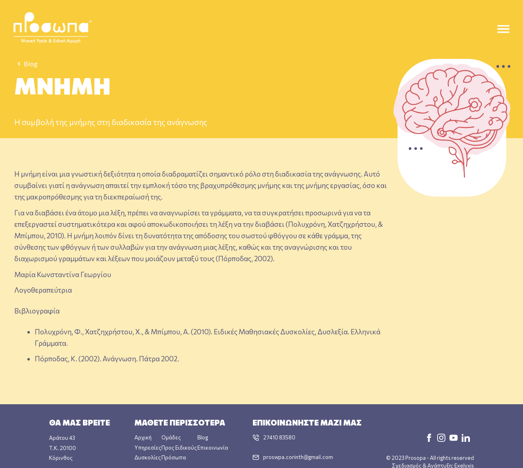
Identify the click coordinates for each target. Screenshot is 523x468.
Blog (26, 64)
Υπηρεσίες (147, 447)
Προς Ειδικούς (179, 447)
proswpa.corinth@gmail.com (298, 456)
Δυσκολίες (147, 457)
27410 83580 (279, 437)
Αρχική (143, 437)
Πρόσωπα (173, 457)
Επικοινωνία (212, 447)
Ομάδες (171, 437)
